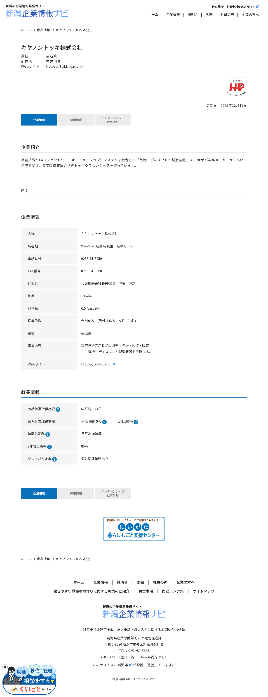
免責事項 (146, 597)
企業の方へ (250, 14)
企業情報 (173, 14)
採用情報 (76, 121)
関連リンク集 (173, 597)
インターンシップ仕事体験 (112, 121)
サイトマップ (203, 597)
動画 (209, 14)
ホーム (153, 14)
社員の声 (227, 14)
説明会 (193, 14)
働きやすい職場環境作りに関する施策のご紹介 (91, 597)
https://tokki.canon (63, 66)
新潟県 (123, 671)
